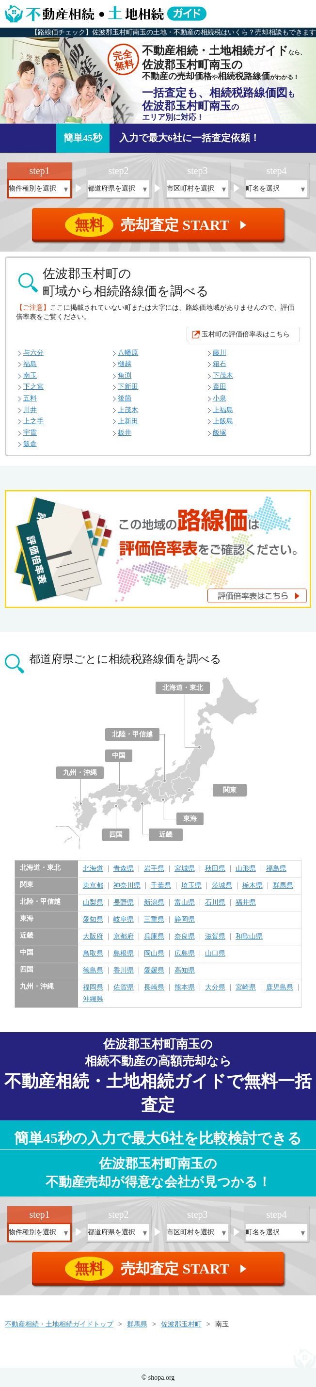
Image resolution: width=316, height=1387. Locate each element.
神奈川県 (127, 885)
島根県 (123, 953)
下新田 (128, 386)
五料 (30, 398)
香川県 (123, 970)
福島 (30, 363)
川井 (30, 410)
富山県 (184, 902)
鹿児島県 (279, 987)
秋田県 (215, 868)
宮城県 (184, 868)
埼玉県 (191, 885)
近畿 (166, 834)
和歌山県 (249, 936)
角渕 (124, 375)
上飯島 (223, 421)
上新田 (128, 421)
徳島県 (93, 970)
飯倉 (30, 443)
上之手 (33, 421)
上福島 (223, 410)
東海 (190, 818)
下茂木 (223, 375)
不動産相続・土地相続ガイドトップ (59, 1324)
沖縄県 (93, 999)
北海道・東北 (182, 687)
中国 (119, 755)
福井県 (246, 902)
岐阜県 (123, 919)
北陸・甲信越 (132, 734)
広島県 (184, 953)
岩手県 (154, 868)
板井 (124, 432)
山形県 (246, 868)
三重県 (154, 919)
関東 (230, 790)
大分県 (215, 987)
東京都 (93, 885)
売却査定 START (159, 225)
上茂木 (128, 410)
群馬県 (283, 885)
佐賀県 (123, 987)
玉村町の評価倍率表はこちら (246, 334)
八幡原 (128, 352)
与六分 (33, 352)
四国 (116, 834)
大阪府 (93, 936)
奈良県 (184, 936)
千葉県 (161, 885)
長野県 (123, 902)
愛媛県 (154, 970)
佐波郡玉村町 (181, 1324)
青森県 (123, 868)
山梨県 (93, 902)
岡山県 (154, 953)
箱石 (219, 363)
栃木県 (252, 885)
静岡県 (184, 919)
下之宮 (33, 386)
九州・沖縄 (80, 772)
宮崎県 (246, 987)
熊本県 (184, 987)
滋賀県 (215, 936)
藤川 (219, 352)
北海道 (93, 868)
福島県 (276, 868)
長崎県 (154, 987)
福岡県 (93, 987)
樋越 (124, 363)
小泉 (219, 398)
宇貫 (30, 432)
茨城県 (222, 885)
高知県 (184, 970)
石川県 (215, 902)
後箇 (124, 398)
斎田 (219, 386)
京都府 (123, 936)
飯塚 (219, 432)
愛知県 (93, 919)
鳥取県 (93, 953)
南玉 (30, 375)
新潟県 (154, 902)
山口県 (215, 953)
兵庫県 (154, 936)
